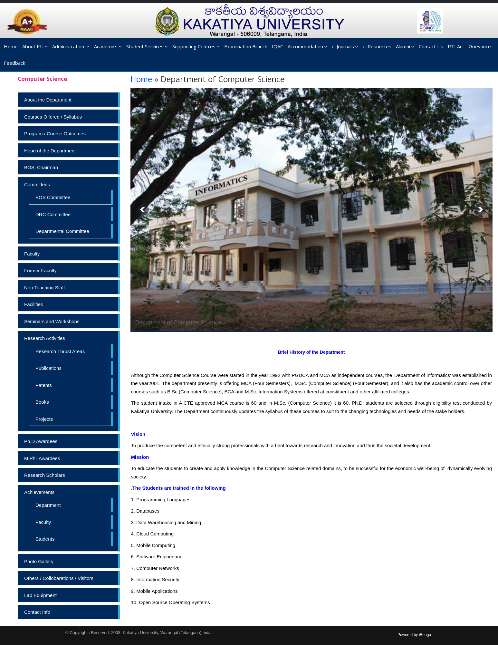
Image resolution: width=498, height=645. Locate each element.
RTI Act (456, 46)
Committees (37, 184)
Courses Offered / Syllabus (53, 117)
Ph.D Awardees (40, 441)
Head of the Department (50, 150)
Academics (108, 46)
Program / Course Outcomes (55, 133)
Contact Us (431, 46)
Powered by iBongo (414, 634)
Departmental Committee (62, 231)
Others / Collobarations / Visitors (58, 578)
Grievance (480, 46)
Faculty (32, 253)
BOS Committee (52, 197)
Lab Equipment (40, 595)
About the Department (48, 99)
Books (42, 402)
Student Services (147, 46)
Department (48, 505)
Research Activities (44, 338)
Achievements (39, 492)
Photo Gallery (38, 561)
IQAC (277, 46)
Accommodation (307, 46)
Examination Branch (245, 46)
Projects (44, 419)
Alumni (405, 46)
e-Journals (345, 46)
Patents (43, 385)
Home (11, 46)
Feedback (14, 63)
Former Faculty (40, 270)
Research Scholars (44, 475)
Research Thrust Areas (60, 351)
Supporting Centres (196, 46)
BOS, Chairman (41, 167)
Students (44, 539)
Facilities (33, 304)
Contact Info (37, 612)
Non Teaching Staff (44, 287)
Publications (48, 368)
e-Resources (377, 46)
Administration (71, 46)
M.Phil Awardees (42, 458)
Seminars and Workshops (51, 321)
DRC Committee (53, 214)
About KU (35, 46)
